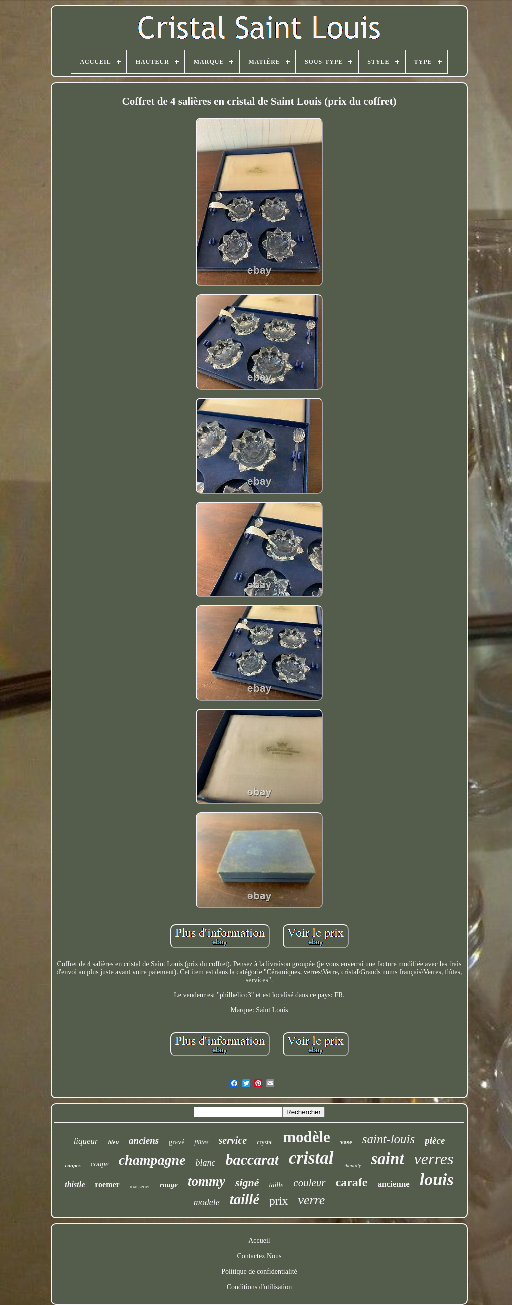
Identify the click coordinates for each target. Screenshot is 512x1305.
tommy (207, 1181)
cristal (311, 1158)
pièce (435, 1140)
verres (434, 1159)
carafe (352, 1182)
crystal (265, 1142)
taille (277, 1185)
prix (279, 1201)
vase (346, 1142)
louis (437, 1179)
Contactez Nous (259, 1256)
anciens (144, 1140)
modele (207, 1202)
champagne (152, 1160)
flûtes (201, 1142)
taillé (245, 1199)
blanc (206, 1163)
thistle (75, 1184)
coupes (73, 1165)
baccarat (252, 1159)
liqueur (86, 1141)
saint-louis (389, 1139)
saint (388, 1159)
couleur (310, 1183)
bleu (113, 1142)
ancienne (394, 1184)
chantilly (353, 1165)
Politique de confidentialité (260, 1271)
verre (311, 1200)
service (233, 1140)
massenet (140, 1186)
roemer (107, 1184)
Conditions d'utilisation (259, 1287)
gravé (176, 1142)
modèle (306, 1137)
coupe (100, 1164)
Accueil (259, 1240)
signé (248, 1182)
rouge (169, 1185)
